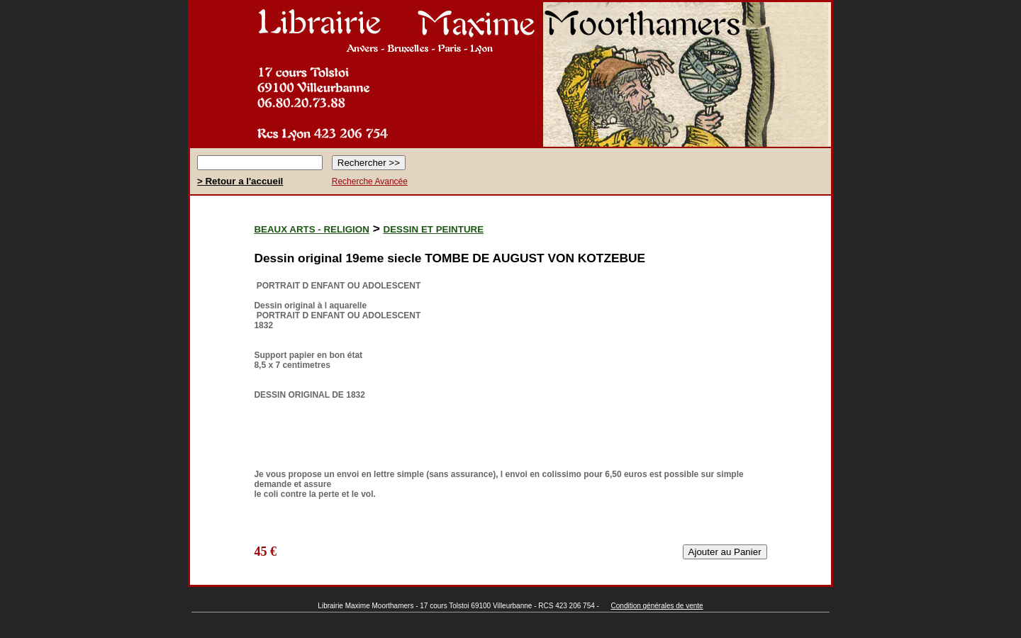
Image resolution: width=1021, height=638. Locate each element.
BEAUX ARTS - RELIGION (311, 229)
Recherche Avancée (370, 181)
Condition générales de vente (657, 606)
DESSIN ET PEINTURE (434, 229)
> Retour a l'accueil (240, 181)
